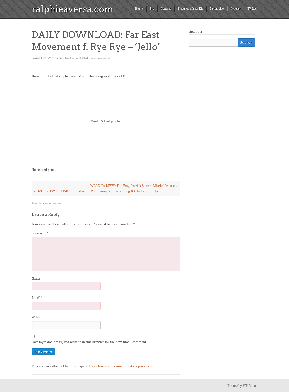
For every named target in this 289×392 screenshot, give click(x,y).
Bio (152, 9)
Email (37, 298)
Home (139, 9)
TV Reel (252, 9)
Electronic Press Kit (190, 9)
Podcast (236, 9)
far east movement (51, 203)
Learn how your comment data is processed (120, 366)
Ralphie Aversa (68, 58)
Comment (40, 233)
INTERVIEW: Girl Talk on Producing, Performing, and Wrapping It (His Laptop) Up (97, 191)
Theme (232, 386)
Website (37, 317)
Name (37, 278)
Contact (166, 9)
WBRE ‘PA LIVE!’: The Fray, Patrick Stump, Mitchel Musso (132, 186)
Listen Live (217, 9)
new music (104, 58)
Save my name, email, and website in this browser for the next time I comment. (89, 342)
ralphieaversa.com (72, 9)
